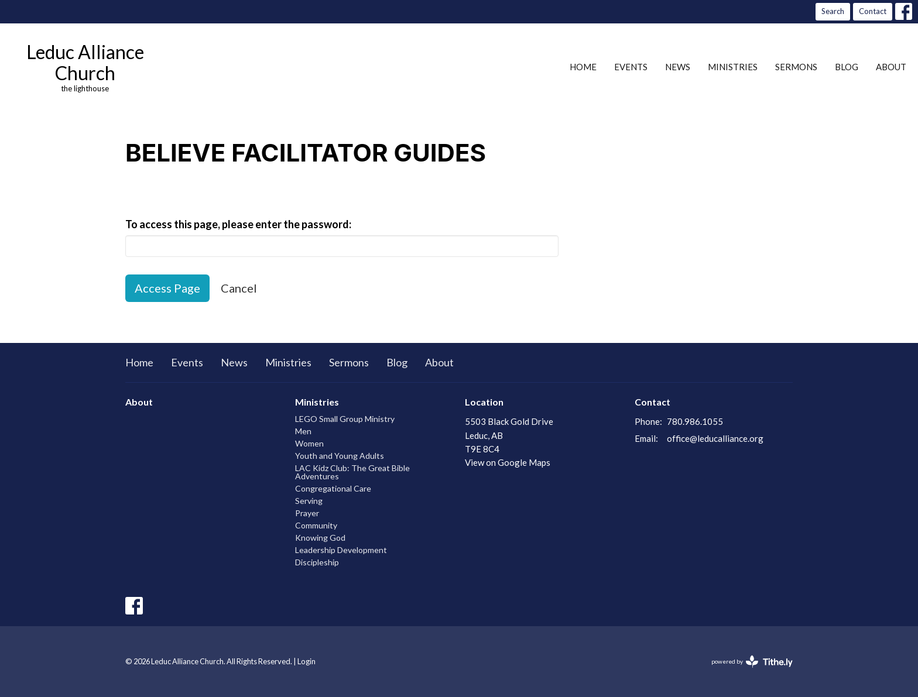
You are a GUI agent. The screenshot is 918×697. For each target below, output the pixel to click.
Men (303, 431)
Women (309, 443)
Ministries (733, 66)
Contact (872, 11)
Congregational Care (333, 488)
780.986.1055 (695, 421)
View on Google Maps (507, 462)
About (891, 66)
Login (306, 661)
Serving (309, 501)
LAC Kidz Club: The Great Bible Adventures (352, 472)
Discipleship (317, 562)
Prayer (307, 513)
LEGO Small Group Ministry (345, 419)
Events (631, 66)
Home (583, 66)
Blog (846, 66)
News (677, 66)
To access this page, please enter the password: (238, 224)
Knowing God (320, 538)
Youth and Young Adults (339, 456)
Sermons (796, 66)
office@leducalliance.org (715, 438)
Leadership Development (341, 550)
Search (832, 11)
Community (316, 525)
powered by (752, 661)
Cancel (239, 288)
